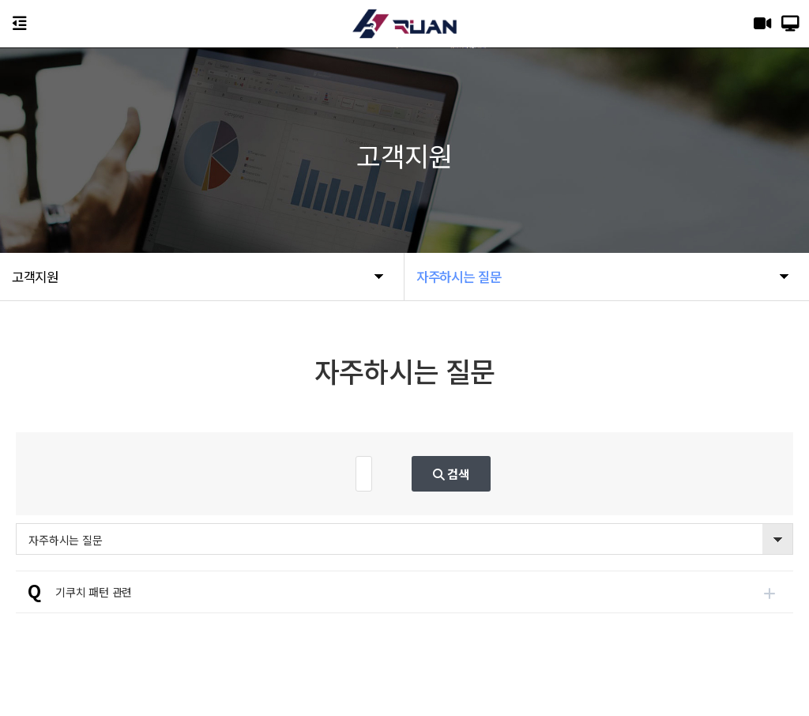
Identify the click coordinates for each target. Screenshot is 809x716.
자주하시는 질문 (65, 540)
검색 (524, 473)
